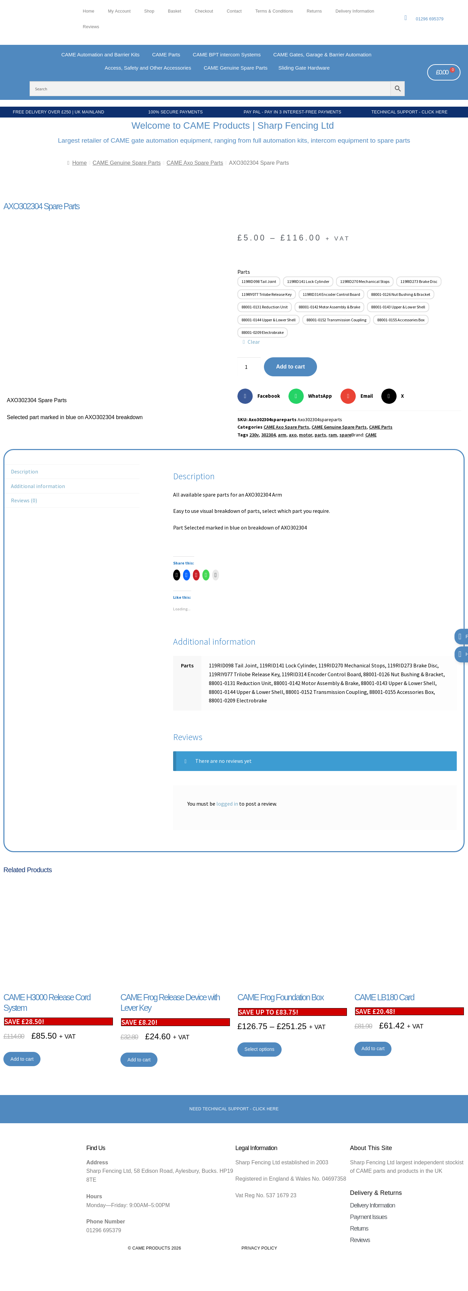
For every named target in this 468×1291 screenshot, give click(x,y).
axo (293, 435)
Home (89, 11)
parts (320, 435)
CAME (371, 435)
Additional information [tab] (38, 486)
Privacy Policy (259, 1248)
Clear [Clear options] (254, 341)
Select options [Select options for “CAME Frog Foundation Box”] (259, 1049)
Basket (174, 11)
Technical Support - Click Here (409, 112)
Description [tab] (24, 471)
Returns (314, 11)
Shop (149, 11)
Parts (243, 271)
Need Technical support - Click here (234, 1109)
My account (119, 11)
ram (333, 435)
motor (305, 435)
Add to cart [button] (22, 1059)
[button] (261, 396)
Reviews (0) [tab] (24, 500)
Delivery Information (354, 11)
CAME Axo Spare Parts (195, 163)
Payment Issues (368, 1217)
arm (282, 435)
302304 (268, 435)
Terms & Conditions (274, 11)
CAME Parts (380, 427)
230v (254, 435)
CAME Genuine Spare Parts (127, 163)
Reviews (91, 27)
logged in (227, 803)
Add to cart (290, 367)
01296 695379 (430, 19)
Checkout (204, 11)
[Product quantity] (249, 366)
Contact (234, 11)
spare (345, 435)
